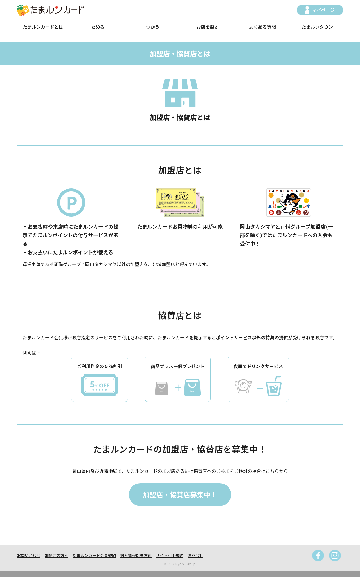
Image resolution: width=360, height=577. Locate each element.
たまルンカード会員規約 (94, 555)
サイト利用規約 (169, 555)
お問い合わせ (28, 555)
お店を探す (207, 26)
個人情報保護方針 (136, 555)
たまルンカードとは (43, 26)
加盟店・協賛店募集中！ (180, 494)
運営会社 (195, 555)
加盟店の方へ (56, 555)
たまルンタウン (317, 26)
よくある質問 (262, 26)
